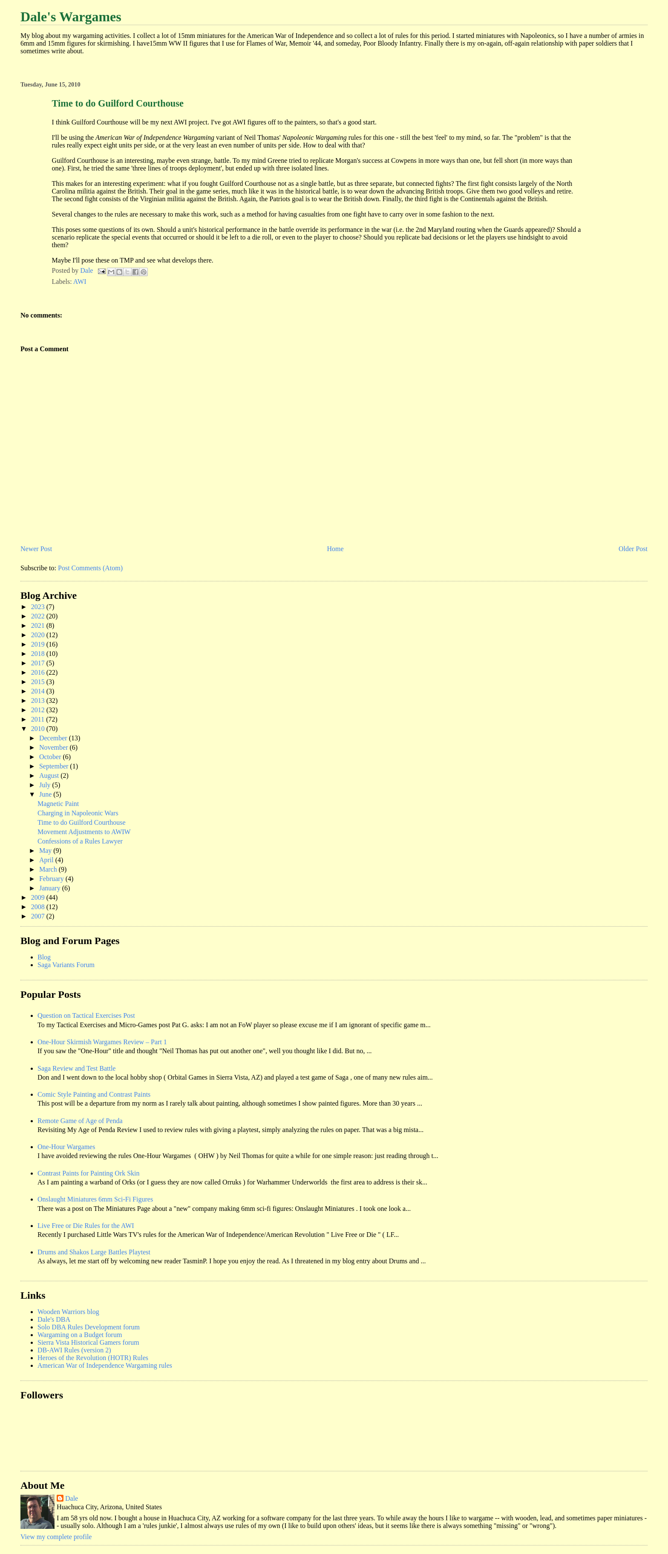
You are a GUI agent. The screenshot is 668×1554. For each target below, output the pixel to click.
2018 (38, 653)
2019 (38, 644)
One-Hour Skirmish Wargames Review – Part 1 (102, 1042)
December (54, 738)
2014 (38, 691)
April (47, 860)
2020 (38, 634)
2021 (38, 625)
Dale (71, 1498)
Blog (44, 957)
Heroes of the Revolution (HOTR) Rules (92, 1357)
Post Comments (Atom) (90, 568)
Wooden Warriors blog (68, 1311)
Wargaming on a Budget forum (79, 1334)
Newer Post (36, 548)
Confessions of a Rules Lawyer (80, 841)
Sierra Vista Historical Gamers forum (88, 1342)
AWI (79, 281)
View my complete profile (56, 1536)
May (46, 850)
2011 (38, 719)
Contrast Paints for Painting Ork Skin (88, 1173)
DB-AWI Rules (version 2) (74, 1350)
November (54, 747)
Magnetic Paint (58, 803)
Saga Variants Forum (66, 964)
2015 (38, 681)
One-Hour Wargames (66, 1146)
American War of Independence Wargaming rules (104, 1365)
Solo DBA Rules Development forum (88, 1327)
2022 (38, 616)
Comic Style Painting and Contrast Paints (93, 1094)
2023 (38, 606)
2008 (38, 906)
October (51, 756)
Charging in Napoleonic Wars (77, 813)
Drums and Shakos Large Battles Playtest (93, 1252)
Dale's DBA (53, 1319)
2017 (38, 663)
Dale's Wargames (70, 16)
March (49, 869)
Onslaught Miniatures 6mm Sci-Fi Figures (95, 1199)
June (46, 794)
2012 (38, 709)
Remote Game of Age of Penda (80, 1120)
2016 (38, 672)
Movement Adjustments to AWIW (84, 831)
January (50, 888)
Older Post (633, 548)
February (52, 878)
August (49, 775)
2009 (38, 897)
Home (335, 548)
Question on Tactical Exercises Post (86, 1015)
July (45, 785)
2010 (38, 728)
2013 (38, 700)
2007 (38, 916)
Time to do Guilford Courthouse (81, 822)
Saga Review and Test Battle (76, 1068)
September (54, 766)
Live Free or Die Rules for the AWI (85, 1225)
